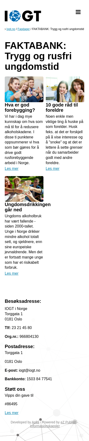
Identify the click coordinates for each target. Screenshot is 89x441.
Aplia (35, 422)
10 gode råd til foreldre (62, 107)
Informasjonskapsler (45, 426)
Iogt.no (10, 29)
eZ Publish (68, 422)
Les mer (12, 169)
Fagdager (24, 29)
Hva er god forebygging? (20, 107)
